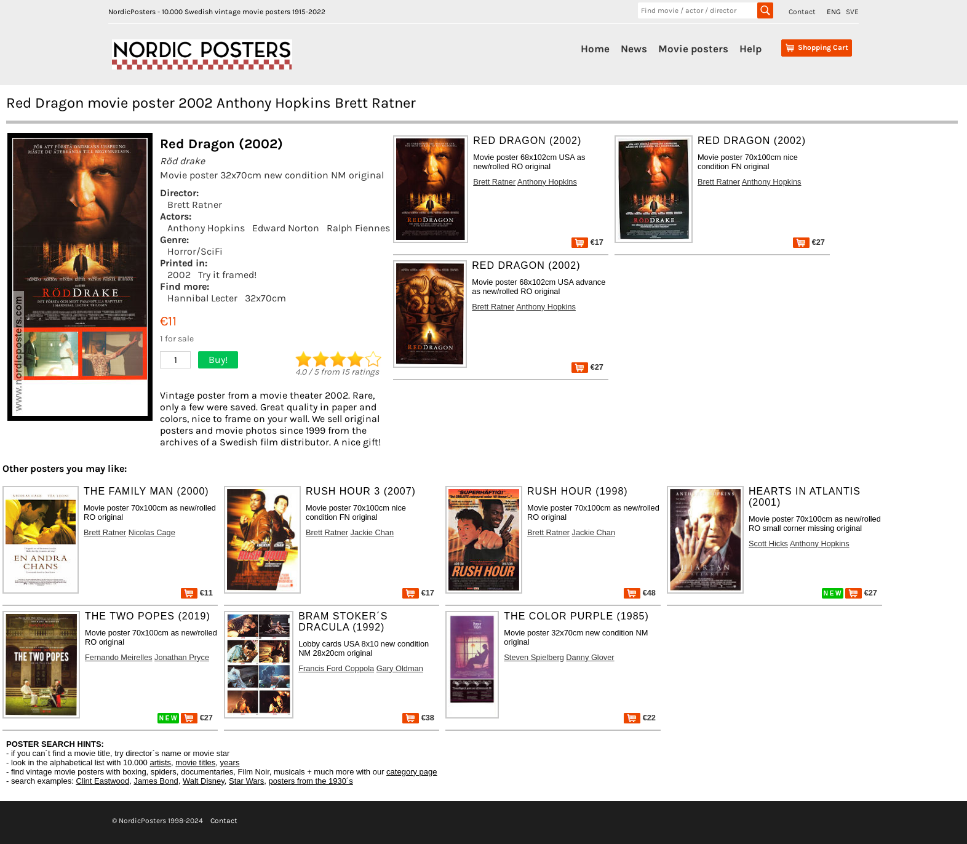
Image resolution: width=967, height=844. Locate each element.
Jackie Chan (372, 532)
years (230, 762)
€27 (809, 242)
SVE (852, 11)
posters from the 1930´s (311, 781)
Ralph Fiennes (358, 228)
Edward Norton (285, 228)
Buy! (218, 359)
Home (595, 48)
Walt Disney (204, 781)
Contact (802, 11)
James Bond (155, 781)
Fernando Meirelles (119, 657)
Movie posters (693, 48)
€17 (587, 242)
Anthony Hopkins (206, 228)
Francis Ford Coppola (336, 668)
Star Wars (246, 781)
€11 (197, 592)
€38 (418, 717)
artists (160, 762)
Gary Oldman (399, 668)
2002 (179, 275)
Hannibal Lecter (202, 298)
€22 (640, 717)
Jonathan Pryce (181, 657)
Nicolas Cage (152, 532)
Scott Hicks (768, 543)
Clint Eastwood (102, 781)
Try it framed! (227, 275)
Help (750, 48)
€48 (640, 592)
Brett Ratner (194, 204)
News (634, 48)
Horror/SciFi (195, 251)
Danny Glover (590, 657)
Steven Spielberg (533, 657)
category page (411, 771)
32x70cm (265, 298)
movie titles (195, 762)
